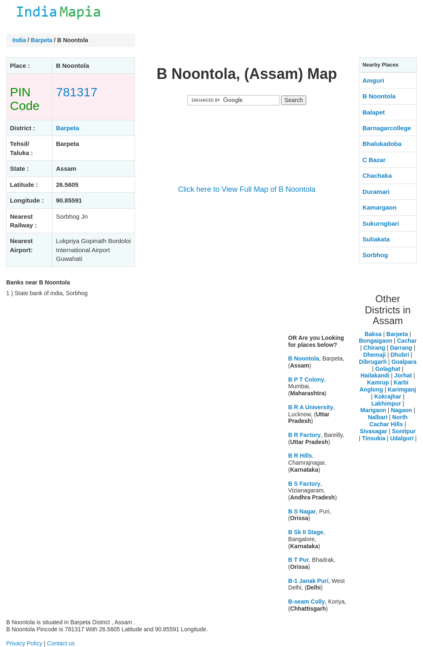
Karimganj (402, 389)
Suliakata (376, 239)
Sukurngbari (381, 223)
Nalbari (377, 417)
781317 (76, 92)
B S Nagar (302, 511)
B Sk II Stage (305, 532)
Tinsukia (373, 438)
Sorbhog (375, 254)
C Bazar (374, 159)
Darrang (401, 347)
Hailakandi (375, 375)
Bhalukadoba (382, 143)
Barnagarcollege (387, 127)
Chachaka (377, 175)
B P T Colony (306, 379)
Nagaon (401, 410)
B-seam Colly (306, 601)
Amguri (374, 80)
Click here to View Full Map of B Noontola (246, 189)
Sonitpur (404, 431)
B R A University (310, 407)
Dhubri (399, 354)
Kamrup (378, 382)
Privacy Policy (24, 643)
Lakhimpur (386, 403)
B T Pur (298, 559)
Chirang (374, 347)
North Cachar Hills (389, 420)
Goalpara (404, 361)
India (19, 40)
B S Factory (304, 483)
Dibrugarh (373, 361)
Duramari (376, 191)
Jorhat (403, 375)
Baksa (373, 334)
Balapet (374, 112)
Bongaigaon (375, 340)
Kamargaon (380, 207)
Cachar (406, 340)
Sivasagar (373, 431)
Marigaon (373, 410)
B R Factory (304, 435)
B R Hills (300, 455)
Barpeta (41, 40)
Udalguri (401, 438)
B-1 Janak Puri (308, 581)
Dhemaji (374, 354)
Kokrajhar (387, 396)
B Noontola (303, 358)
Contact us (61, 643)
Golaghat (387, 368)
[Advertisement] (246, 269)
